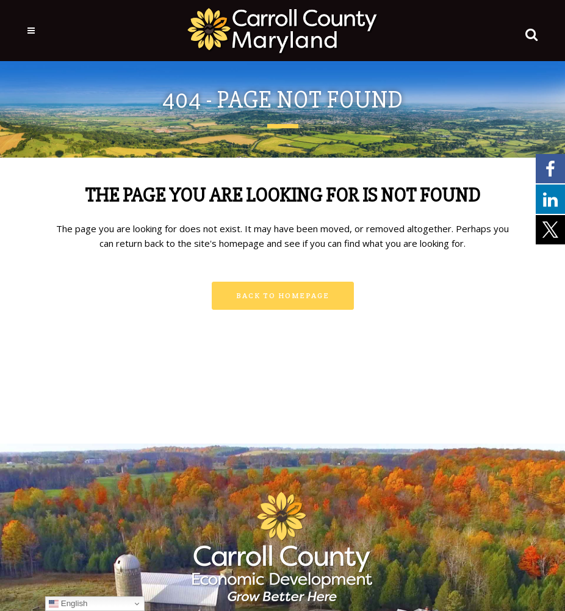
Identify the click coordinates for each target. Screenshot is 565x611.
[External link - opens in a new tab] (550, 168)
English (68, 604)
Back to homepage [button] (282, 295)
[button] (529, 32)
